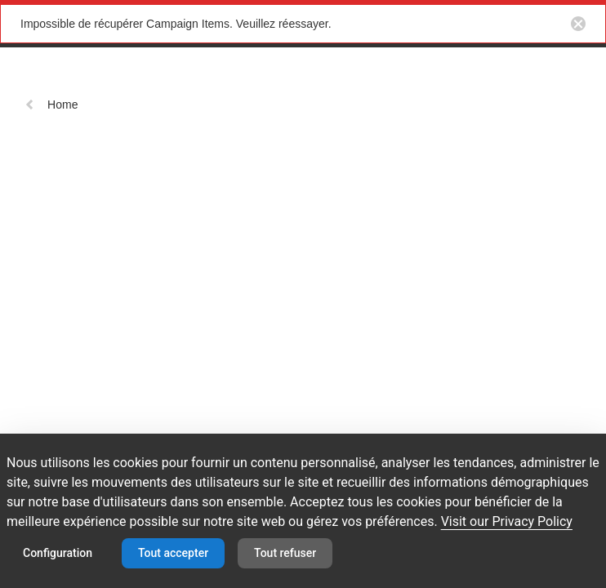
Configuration (57, 552)
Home (51, 104)
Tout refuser (285, 552)
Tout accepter (173, 552)
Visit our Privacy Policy (507, 521)
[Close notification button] (578, 23)
